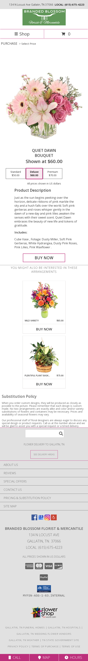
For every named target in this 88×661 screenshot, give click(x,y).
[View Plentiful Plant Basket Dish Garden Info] (44, 355)
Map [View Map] (44, 657)
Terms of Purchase (45, 646)
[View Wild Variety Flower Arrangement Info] (44, 300)
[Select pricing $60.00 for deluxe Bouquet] (34, 173)
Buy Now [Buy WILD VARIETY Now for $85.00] (44, 329)
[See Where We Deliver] (44, 454)
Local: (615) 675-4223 (44, 547)
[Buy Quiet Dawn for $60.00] (44, 257)
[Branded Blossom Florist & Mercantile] (44, 24)
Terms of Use (71, 646)
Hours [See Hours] (73, 657)
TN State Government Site (60, 640)
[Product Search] (44, 433)
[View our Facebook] (34, 519)
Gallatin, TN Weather (24, 640)
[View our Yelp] (54, 519)
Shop (22, 34)
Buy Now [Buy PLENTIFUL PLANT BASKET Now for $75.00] (44, 384)
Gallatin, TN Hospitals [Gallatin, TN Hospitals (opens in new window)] (64, 627)
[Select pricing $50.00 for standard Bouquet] (15, 173)
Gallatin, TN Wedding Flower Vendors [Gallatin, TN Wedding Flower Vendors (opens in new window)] (44, 633)
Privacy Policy (18, 646)
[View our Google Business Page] (41, 519)
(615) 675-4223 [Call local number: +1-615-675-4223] (74, 4)
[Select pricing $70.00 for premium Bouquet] (52, 173)
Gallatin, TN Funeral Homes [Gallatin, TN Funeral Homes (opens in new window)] (25, 627)
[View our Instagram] (47, 519)
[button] (44, 588)
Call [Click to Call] (15, 657)
